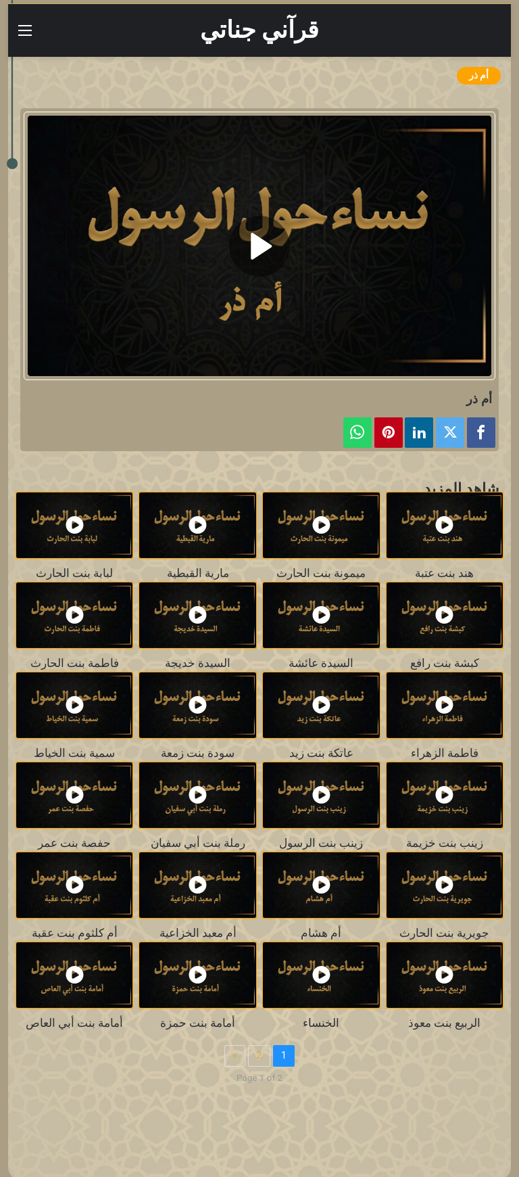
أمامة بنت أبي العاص (74, 1023)
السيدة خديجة (197, 663)
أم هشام (321, 933)
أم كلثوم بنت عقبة (75, 933)
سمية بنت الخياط (74, 753)
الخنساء (321, 1023)
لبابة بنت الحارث (74, 573)
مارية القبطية (198, 573)
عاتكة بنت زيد (321, 753)
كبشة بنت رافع (444, 663)
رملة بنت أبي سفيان (198, 843)
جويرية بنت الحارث (444, 933)
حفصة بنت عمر (74, 843)
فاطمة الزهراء (444, 753)
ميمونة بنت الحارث (321, 573)
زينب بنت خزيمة (444, 843)
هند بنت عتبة (444, 573)
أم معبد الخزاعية (198, 933)
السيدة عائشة (321, 663)
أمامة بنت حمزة (197, 1023)
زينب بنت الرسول (321, 843)
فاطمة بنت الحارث (74, 663)
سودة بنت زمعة (197, 753)
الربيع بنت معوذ (444, 1023)
